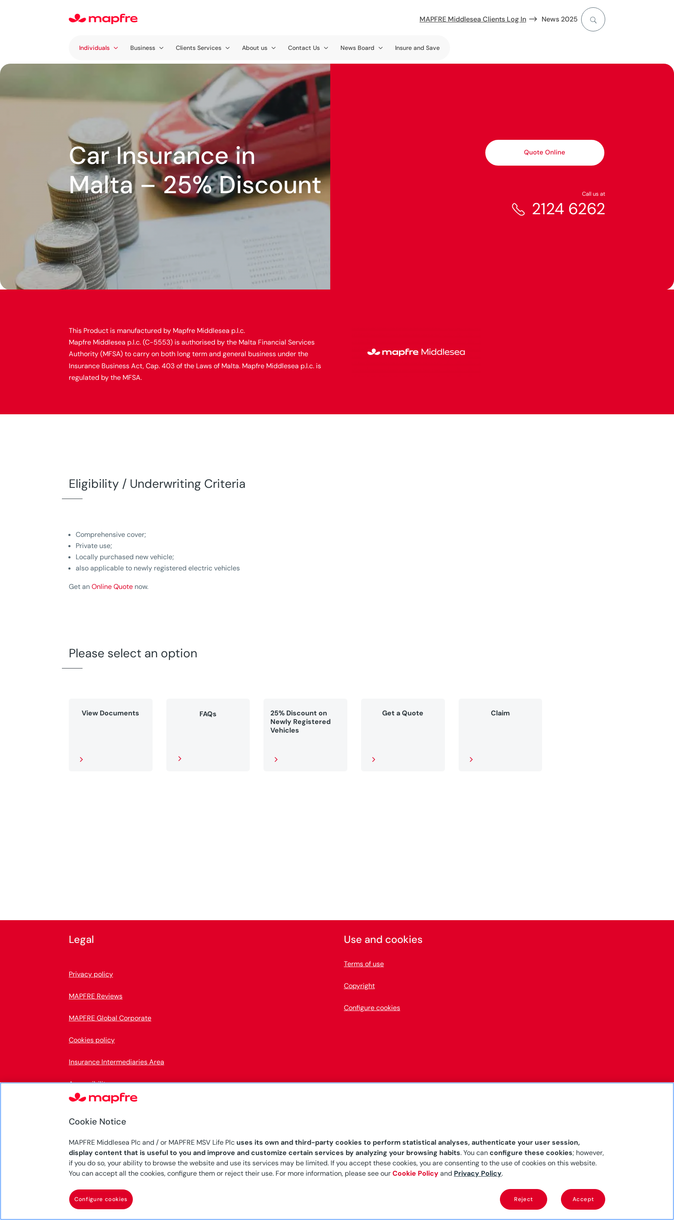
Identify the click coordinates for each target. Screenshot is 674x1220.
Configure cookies (372, 1008)
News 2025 (560, 19)
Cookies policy (92, 1040)
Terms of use (364, 964)
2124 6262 (568, 208)
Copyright (359, 986)
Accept (583, 1199)
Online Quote (112, 586)
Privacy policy (91, 974)
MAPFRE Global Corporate (110, 1018)
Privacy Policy (478, 1173)
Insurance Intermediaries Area (116, 1062)
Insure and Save (417, 48)
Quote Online (544, 152)
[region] (337, 1151)
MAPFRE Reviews (96, 996)
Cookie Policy (415, 1173)
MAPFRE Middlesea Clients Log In (473, 19)
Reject (523, 1199)
